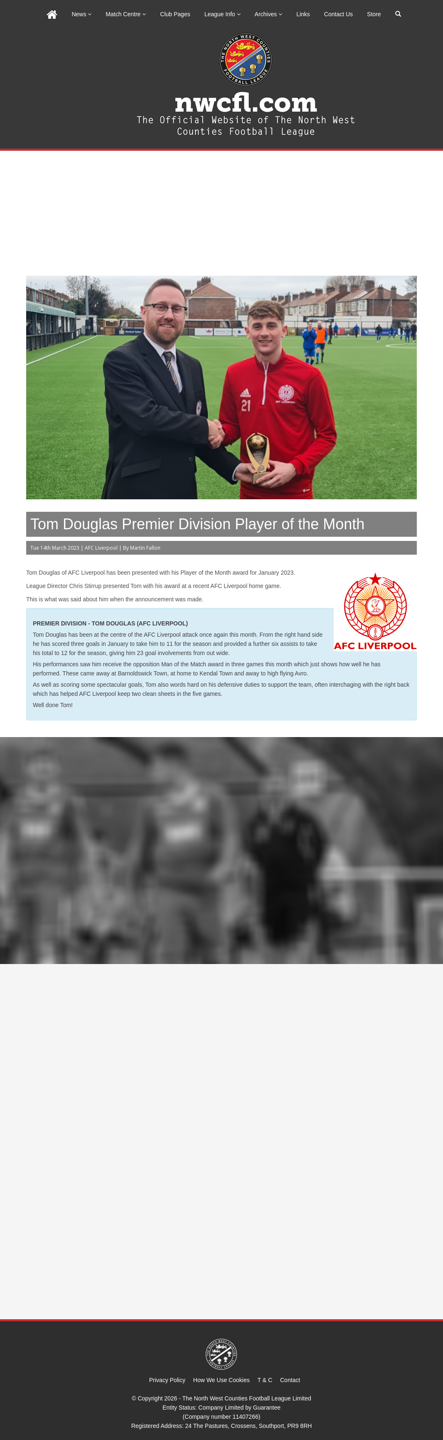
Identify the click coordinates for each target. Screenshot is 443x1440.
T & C (265, 1380)
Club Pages (175, 14)
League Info (222, 14)
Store (374, 14)
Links (303, 14)
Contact (290, 1380)
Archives (269, 14)
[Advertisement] (221, 213)
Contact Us (338, 14)
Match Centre (126, 14)
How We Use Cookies (221, 1380)
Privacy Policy (167, 1380)
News (81, 14)
